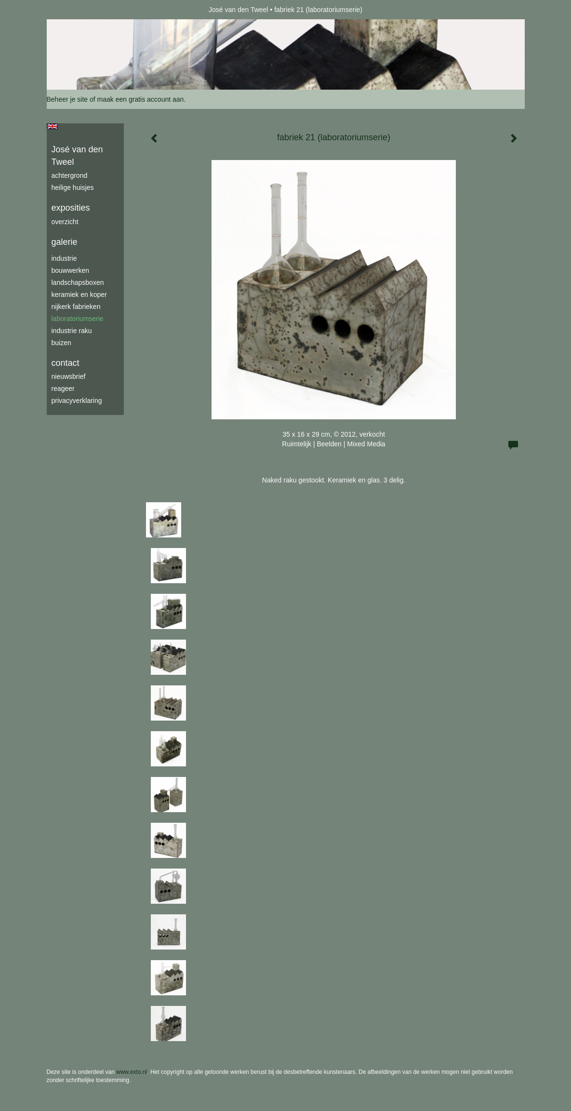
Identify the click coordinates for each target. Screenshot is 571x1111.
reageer (63, 388)
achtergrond (70, 175)
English (52, 126)
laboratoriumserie (78, 318)
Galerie (65, 242)
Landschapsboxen (78, 282)
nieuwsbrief (69, 376)
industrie (64, 258)
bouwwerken (71, 270)
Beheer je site (67, 99)
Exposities (71, 208)
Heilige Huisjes (73, 187)
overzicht (65, 222)
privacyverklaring (77, 400)
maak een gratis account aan (140, 99)
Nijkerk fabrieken (76, 306)
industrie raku (72, 331)
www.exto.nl (131, 1072)
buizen (61, 343)
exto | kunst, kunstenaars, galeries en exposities (74, 9)
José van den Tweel (238, 9)
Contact (66, 363)
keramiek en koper (79, 294)
